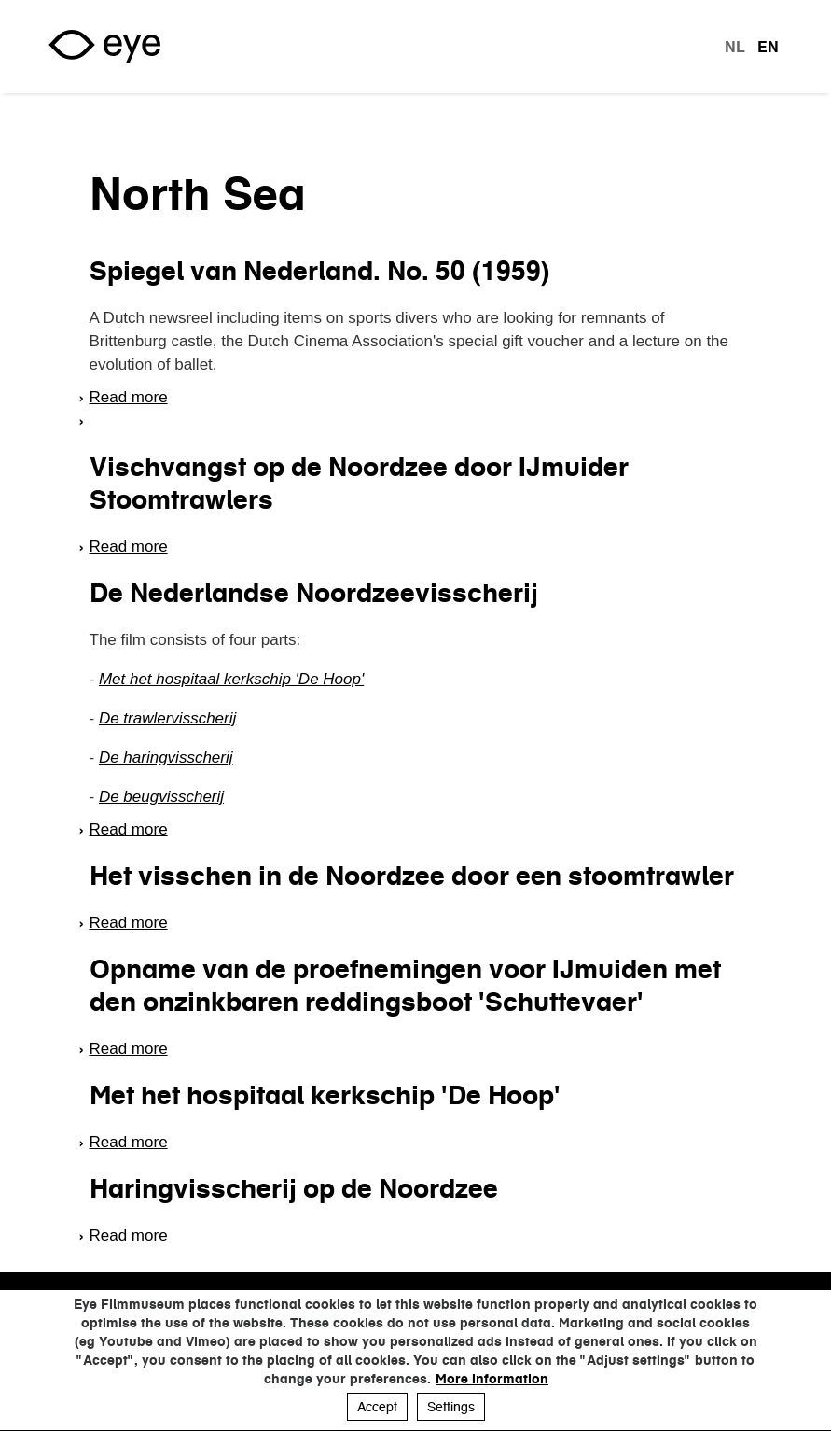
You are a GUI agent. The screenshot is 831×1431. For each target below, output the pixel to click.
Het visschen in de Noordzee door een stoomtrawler (412, 875)
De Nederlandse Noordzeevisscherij (314, 593)
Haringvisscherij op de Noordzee (294, 1188)
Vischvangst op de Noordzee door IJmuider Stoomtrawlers (359, 483)
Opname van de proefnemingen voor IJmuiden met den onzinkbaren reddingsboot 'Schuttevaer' (405, 985)
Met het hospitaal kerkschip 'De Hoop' (231, 679)
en (768, 46)
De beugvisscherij (161, 797)
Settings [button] (451, 1406)
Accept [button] (377, 1406)
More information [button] (492, 1378)
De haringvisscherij (166, 757)
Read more (129, 397)
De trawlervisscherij (167, 718)
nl (735, 46)
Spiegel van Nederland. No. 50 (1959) (319, 271)
